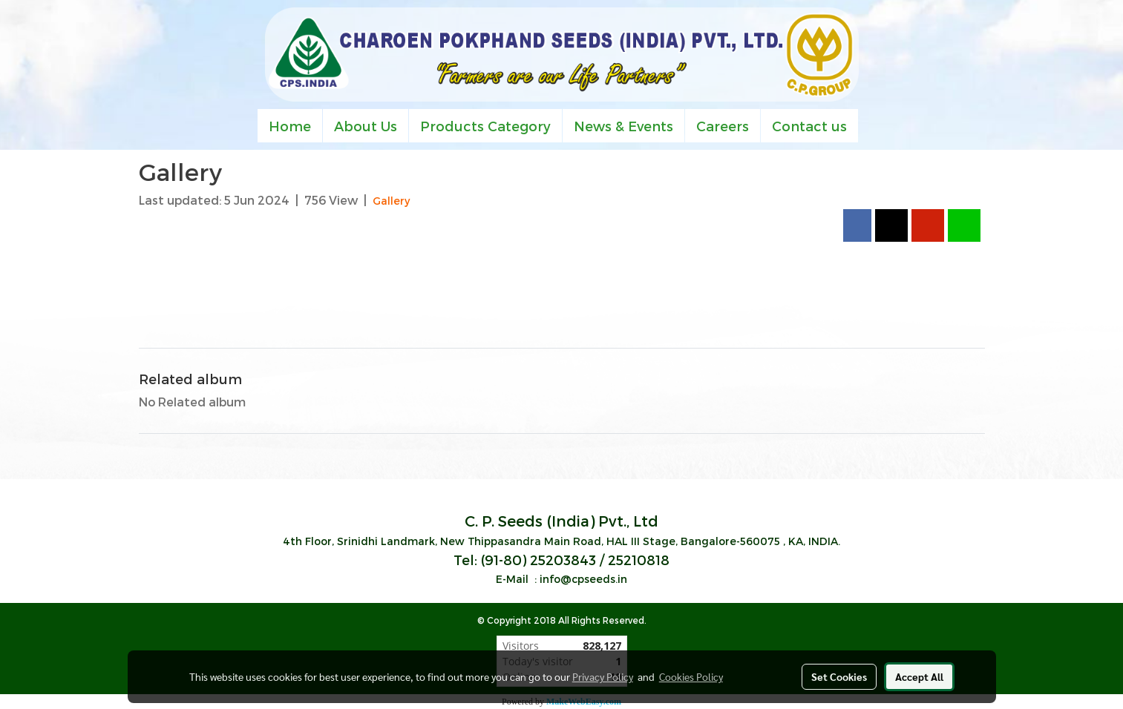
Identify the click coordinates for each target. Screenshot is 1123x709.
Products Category (485, 125)
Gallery (391, 200)
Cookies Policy (691, 676)
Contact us (809, 125)
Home (290, 125)
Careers (722, 125)
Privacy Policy (602, 676)
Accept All (919, 676)
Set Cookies (839, 676)
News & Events (623, 125)
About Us (365, 125)
